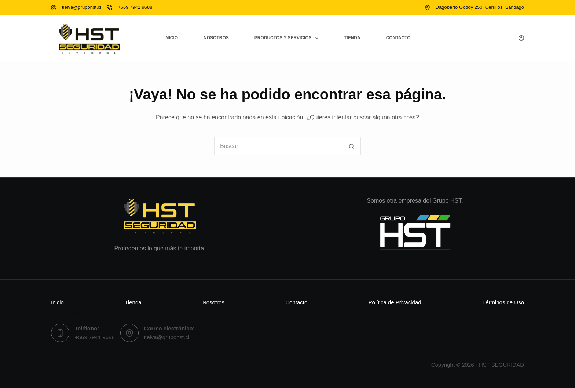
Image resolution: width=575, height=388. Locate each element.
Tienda (352, 37)
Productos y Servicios (287, 38)
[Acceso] (521, 38)
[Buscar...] (278, 146)
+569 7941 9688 (135, 7)
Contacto (398, 37)
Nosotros (216, 37)
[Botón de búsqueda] (352, 146)
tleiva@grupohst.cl (81, 7)
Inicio (171, 37)
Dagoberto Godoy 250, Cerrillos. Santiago (480, 7)
